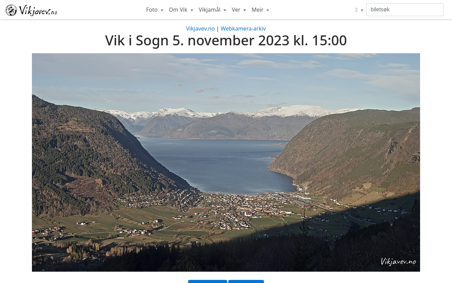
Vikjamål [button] (210, 9)
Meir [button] (258, 9)
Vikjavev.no (200, 28)
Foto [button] (152, 9)
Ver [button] (237, 9)
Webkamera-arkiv (243, 28)
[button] (359, 9)
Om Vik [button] (179, 9)
